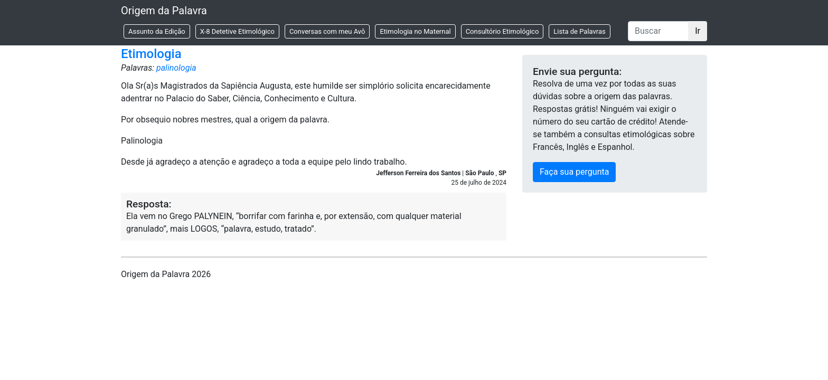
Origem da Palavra (164, 10)
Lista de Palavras (579, 31)
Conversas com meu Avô (327, 31)
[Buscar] (658, 31)
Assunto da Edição (156, 31)
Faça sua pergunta (574, 172)
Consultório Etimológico (502, 31)
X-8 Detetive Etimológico (237, 31)
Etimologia (151, 53)
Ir (697, 31)
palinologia (176, 68)
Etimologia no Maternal (415, 31)
